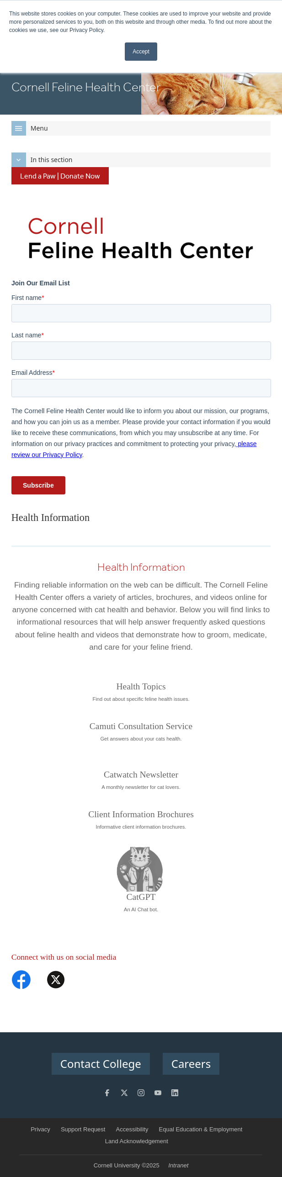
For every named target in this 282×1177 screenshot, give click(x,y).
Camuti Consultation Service (141, 726)
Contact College (100, 1063)
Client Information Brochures (141, 814)
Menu (29, 128)
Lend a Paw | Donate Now (60, 175)
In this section (42, 159)
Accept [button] (141, 51)
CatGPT (141, 897)
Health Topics (140, 686)
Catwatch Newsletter (141, 774)
